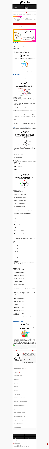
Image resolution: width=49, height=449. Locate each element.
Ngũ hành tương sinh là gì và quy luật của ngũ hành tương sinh (19, 368)
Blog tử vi (14, 8)
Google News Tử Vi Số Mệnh (18, 445)
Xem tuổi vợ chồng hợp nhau (16, 372)
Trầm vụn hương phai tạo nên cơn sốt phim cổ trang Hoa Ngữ (19, 405)
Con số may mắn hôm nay (16, 379)
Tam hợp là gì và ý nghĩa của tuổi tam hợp (17, 371)
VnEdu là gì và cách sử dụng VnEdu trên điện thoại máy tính (19, 397)
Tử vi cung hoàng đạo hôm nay (16, 438)
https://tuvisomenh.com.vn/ (17, 442)
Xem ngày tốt (14, 6)
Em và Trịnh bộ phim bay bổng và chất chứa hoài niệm (19, 420)
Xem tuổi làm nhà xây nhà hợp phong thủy (18, 375)
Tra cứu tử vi (26, 8)
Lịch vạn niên (26, 7)
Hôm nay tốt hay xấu (16, 383)
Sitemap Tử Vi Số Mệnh (24, 446)
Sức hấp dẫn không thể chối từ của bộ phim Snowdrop (19, 409)
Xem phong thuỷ (15, 7)
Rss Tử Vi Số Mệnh (27, 446)
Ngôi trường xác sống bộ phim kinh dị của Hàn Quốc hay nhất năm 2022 (20, 401)
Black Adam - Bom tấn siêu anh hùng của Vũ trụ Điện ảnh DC (19, 412)
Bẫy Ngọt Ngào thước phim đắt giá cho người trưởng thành (19, 416)
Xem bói (26, 6)
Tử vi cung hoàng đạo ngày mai (28, 438)
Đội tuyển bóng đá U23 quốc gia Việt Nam (17, 427)
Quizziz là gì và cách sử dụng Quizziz (17, 394)
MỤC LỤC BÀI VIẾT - (17, 23)
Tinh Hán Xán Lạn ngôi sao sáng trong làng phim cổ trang (19, 408)
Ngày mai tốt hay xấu (16, 386)
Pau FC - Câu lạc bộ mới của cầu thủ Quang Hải (18, 423)
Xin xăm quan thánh (16, 390)
